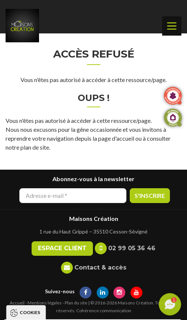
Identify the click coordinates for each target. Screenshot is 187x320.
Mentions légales (45, 303)
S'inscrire (150, 195)
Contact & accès (100, 267)
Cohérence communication (103, 310)
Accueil (17, 303)
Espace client (62, 248)
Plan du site (76, 303)
